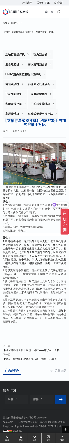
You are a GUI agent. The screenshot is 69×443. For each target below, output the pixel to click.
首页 (5, 23)
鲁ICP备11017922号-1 (48, 426)
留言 (48, 440)
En (51, 12)
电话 (7, 440)
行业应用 (27, 2)
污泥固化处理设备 (39, 84)
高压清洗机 (12, 113)
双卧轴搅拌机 (39, 94)
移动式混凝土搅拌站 (40, 113)
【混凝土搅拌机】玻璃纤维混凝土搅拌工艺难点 (30, 359)
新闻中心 (15, 23)
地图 (34, 440)
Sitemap (17, 430)
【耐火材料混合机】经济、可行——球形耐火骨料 (31, 350)
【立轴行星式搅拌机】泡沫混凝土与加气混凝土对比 (28, 32)
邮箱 (21, 440)
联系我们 (59, 2)
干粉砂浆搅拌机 (40, 103)
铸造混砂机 (12, 84)
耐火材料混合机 (37, 64)
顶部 (62, 440)
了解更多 (60, 370)
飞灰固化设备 (13, 94)
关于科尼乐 (43, 2)
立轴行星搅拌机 (15, 54)
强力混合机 (40, 54)
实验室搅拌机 (13, 103)
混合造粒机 (12, 64)
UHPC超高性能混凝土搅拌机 (23, 74)
